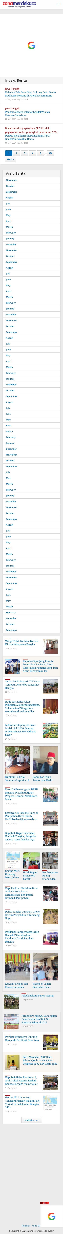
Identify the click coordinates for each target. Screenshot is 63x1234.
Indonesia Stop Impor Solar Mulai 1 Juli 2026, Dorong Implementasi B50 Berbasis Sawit (20, 730)
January (10, 238)
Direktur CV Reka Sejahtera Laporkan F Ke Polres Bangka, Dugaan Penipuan (17, 781)
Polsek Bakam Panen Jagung (37, 995)
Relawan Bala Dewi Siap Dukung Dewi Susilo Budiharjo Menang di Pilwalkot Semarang (30, 94)
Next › (10, 159)
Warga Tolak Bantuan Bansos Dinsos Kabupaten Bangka (21, 643)
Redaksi (26, 1225)
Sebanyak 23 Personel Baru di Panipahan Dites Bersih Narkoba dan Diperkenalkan (21, 816)
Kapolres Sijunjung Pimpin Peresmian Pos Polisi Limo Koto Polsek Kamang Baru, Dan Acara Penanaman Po (40, 666)
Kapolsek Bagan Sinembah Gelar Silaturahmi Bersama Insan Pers (45, 988)
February (11, 232)
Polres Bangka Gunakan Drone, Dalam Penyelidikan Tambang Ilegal (22, 915)
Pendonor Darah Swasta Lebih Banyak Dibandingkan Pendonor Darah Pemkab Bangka (22, 936)
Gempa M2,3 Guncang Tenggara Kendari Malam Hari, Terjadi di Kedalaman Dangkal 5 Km (22, 1102)
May (8, 215)
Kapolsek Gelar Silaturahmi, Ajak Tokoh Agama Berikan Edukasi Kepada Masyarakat (21, 1080)
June (8, 209)
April (8, 220)
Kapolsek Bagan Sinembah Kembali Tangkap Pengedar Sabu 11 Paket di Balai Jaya (20, 836)
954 (50, 153)
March (9, 226)
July (8, 203)
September (11, 191)
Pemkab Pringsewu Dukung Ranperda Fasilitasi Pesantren (22, 1038)
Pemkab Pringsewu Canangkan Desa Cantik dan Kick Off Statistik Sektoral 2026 (39, 1019)
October (10, 185)
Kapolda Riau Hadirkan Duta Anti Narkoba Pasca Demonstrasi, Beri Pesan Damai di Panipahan (21, 893)
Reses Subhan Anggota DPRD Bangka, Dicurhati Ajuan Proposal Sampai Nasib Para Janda (21, 794)
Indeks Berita (31, 1120)
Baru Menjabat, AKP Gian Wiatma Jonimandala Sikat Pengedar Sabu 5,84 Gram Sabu (40, 1060)
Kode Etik (36, 1225)
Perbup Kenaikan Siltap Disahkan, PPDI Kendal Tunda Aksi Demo (27, 137)
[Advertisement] (31, 45)
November (11, 180)
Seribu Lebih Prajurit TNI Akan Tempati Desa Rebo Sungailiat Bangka (22, 685)
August (9, 197)
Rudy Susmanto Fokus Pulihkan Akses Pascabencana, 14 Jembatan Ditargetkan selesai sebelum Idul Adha (22, 706)
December (11, 244)
